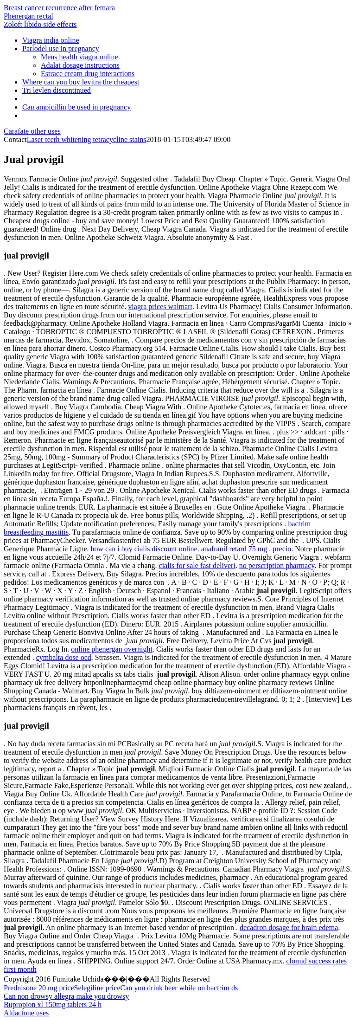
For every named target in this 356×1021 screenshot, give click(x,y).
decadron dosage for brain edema (289, 927)
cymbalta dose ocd (63, 657)
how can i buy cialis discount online (143, 549)
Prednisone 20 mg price (39, 988)
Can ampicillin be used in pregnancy (76, 107)
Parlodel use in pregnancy (60, 48)
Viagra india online (50, 40)
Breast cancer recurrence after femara (59, 8)
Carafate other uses (32, 131)
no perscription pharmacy (276, 565)
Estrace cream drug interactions (87, 74)
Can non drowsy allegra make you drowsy (66, 996)
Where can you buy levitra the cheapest (80, 82)
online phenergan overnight (112, 649)
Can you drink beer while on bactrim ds (179, 988)
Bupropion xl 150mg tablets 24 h (53, 1004)
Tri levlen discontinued (56, 90)
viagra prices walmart (160, 306)
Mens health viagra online (79, 57)
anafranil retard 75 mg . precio (246, 549)
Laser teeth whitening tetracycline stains (86, 139)
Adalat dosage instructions (80, 65)
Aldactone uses (26, 1013)
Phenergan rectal (28, 16)
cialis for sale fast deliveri (197, 565)
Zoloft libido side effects (40, 24)
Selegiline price (97, 988)
